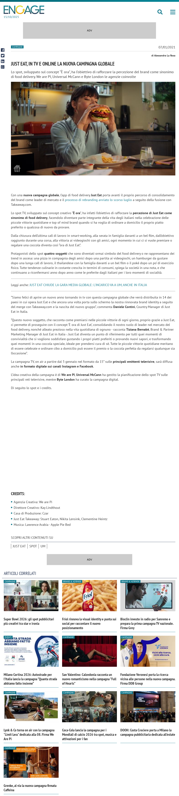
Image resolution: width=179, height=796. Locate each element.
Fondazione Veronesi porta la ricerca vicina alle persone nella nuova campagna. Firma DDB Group (147, 679)
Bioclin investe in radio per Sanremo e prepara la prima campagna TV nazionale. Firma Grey (146, 623)
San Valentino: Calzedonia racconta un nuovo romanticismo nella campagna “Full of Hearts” (89, 679)
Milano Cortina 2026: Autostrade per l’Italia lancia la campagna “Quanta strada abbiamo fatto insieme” (30, 679)
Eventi (8, 637)
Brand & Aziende (72, 581)
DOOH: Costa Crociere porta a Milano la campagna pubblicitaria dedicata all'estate (147, 732)
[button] (172, 12)
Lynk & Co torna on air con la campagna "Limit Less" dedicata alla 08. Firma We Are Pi (29, 734)
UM (43, 546)
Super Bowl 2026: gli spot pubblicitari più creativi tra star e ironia (29, 621)
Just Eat (19, 546)
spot (33, 546)
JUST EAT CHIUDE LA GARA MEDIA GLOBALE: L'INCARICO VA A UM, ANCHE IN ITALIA (88, 285)
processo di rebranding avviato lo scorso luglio (98, 200)
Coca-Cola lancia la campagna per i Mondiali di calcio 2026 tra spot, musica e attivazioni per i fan (89, 734)
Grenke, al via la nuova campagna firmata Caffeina (30, 787)
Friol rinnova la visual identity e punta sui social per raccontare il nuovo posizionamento (89, 623)
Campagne (17, 46)
